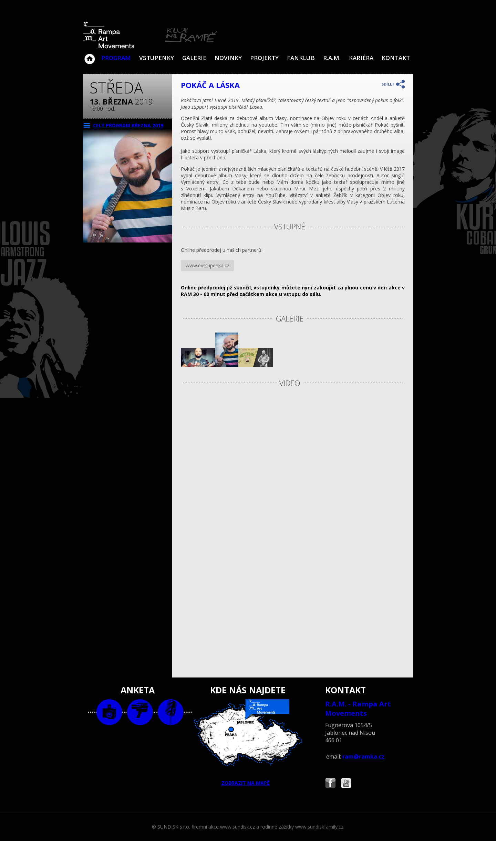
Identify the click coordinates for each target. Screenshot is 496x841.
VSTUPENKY (156, 58)
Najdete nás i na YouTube (346, 784)
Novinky (228, 58)
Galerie (194, 58)
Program (116, 58)
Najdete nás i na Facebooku (330, 784)
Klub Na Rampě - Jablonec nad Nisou (89, 55)
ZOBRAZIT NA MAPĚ (248, 742)
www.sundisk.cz (237, 826)
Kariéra (361, 58)
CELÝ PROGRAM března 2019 (128, 125)
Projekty (264, 58)
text (171, 712)
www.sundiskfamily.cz (319, 826)
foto (109, 712)
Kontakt (396, 58)
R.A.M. (332, 58)
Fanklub (301, 58)
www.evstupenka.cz (207, 265)
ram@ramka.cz (363, 756)
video (140, 712)
